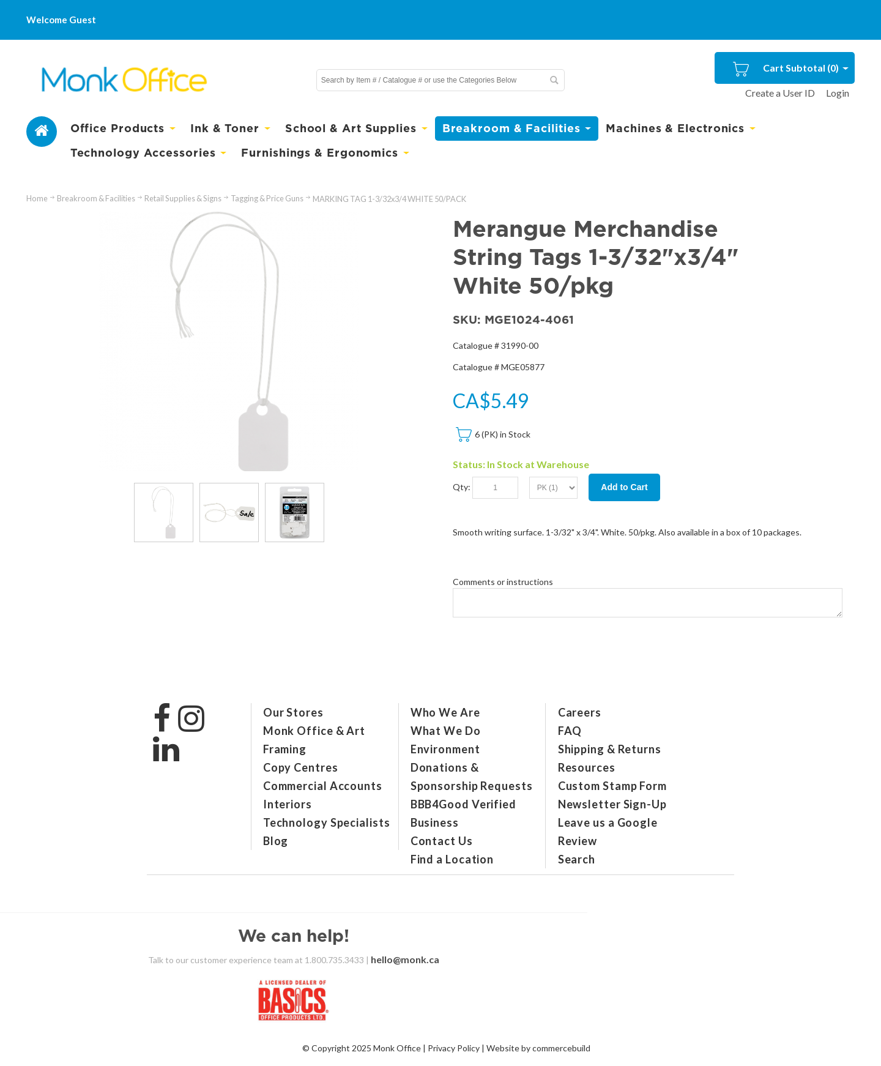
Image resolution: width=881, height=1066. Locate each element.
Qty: (461, 486)
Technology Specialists (326, 822)
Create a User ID (780, 93)
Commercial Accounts (322, 785)
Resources (586, 767)
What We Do (446, 730)
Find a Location (452, 859)
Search (576, 859)
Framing (285, 749)
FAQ (570, 730)
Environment (445, 749)
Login (837, 93)
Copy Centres (300, 767)
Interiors (287, 804)
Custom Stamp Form (612, 785)
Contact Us (442, 841)
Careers (579, 712)
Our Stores (293, 712)
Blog (276, 841)
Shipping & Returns (609, 749)
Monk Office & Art (314, 730)
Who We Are (445, 712)
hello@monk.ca (405, 959)
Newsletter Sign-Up (612, 804)
